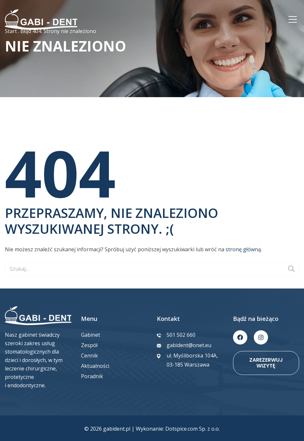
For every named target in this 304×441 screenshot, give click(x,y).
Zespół (89, 345)
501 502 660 (181, 334)
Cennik (89, 355)
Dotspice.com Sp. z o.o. (192, 428)
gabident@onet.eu (189, 345)
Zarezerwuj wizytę (266, 362)
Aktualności (95, 365)
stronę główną (243, 249)
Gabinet (90, 334)
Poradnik (92, 376)
